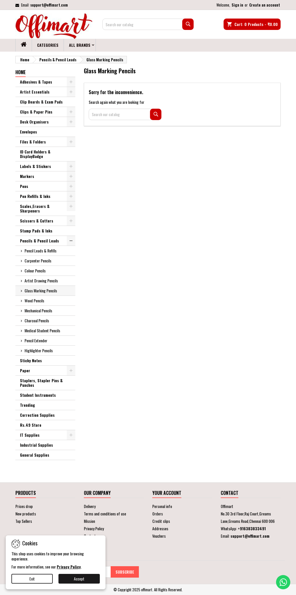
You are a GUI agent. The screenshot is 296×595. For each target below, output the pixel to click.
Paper (25, 370)
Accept (79, 579)
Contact (229, 492)
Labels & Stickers (35, 166)
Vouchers (159, 536)
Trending (27, 405)
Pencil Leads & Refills (40, 251)
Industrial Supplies (36, 445)
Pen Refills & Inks (35, 196)
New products (25, 514)
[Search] (148, 24)
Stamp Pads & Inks (36, 231)
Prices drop (24, 506)
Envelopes (28, 132)
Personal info (162, 506)
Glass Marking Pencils (41, 291)
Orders (157, 514)
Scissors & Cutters (36, 221)
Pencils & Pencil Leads (39, 241)
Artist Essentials (35, 92)
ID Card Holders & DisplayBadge (35, 154)
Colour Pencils (35, 271)
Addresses (160, 528)
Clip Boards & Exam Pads (41, 102)
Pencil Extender (36, 340)
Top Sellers (23, 521)
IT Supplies (30, 435)
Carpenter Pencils (38, 261)
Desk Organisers (34, 122)
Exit (32, 579)
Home (20, 72)
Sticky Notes (31, 360)
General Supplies (34, 455)
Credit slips (161, 521)
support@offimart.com (49, 5)
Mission (89, 521)
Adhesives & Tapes (36, 82)
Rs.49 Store (30, 425)
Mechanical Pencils (38, 310)
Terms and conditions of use (105, 514)
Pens (24, 186)
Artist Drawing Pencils (41, 281)
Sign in (237, 5)
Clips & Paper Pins (36, 112)
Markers (27, 176)
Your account (166, 492)
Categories (47, 45)
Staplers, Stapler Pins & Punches (41, 382)
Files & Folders (33, 142)
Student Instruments (38, 395)
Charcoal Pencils (37, 320)
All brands (79, 45)
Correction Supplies (37, 415)
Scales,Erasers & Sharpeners (35, 208)
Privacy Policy (94, 528)
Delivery (90, 506)
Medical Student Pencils (42, 330)
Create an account (264, 5)
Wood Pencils (34, 300)
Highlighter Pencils (39, 350)
